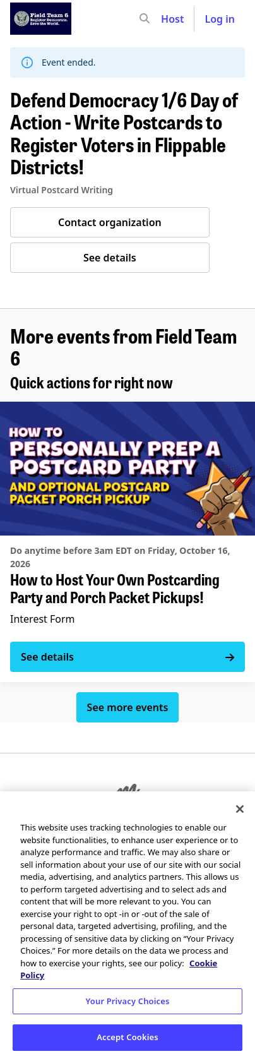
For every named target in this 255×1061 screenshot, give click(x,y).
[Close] (240, 809)
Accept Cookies (127, 1037)
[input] (167, 19)
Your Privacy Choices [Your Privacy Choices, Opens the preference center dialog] (127, 1001)
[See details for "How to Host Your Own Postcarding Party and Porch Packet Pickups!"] (127, 542)
